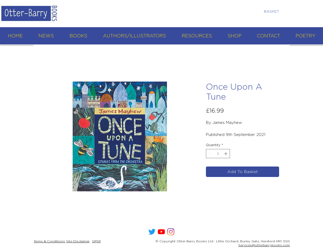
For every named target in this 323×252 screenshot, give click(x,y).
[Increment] (226, 153)
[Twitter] (151, 231)
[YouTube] (161, 231)
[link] (274, 11)
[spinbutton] (218, 153)
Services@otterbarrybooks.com (264, 245)
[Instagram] (170, 231)
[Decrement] (210, 153)
